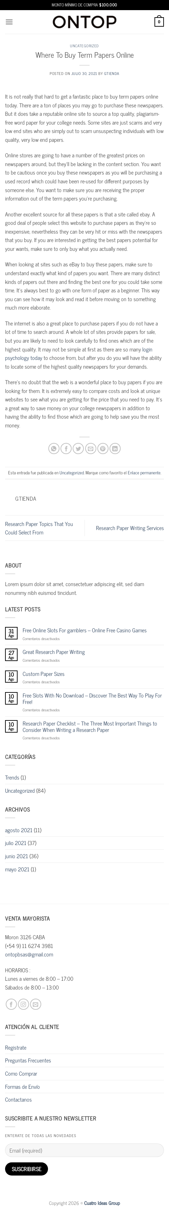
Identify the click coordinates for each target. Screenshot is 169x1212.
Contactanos (18, 1099)
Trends (12, 777)
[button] (9, 22)
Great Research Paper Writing (54, 652)
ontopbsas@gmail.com (29, 954)
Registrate (15, 1047)
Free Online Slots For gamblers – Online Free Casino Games (85, 630)
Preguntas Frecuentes (28, 1060)
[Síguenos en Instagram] (23, 1004)
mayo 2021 (17, 869)
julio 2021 (15, 842)
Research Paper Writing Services (130, 527)
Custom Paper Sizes (44, 673)
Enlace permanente (144, 472)
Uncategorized (84, 46)
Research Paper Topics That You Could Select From (39, 528)
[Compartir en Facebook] (66, 448)
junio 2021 (16, 855)
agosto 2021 (18, 829)
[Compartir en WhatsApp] (53, 448)
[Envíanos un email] (35, 1004)
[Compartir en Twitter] (78, 448)
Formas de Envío (22, 1086)
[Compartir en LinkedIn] (115, 448)
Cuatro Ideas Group (102, 1203)
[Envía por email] (90, 448)
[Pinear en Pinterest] (102, 448)
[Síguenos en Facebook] (11, 1004)
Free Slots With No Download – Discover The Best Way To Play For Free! (92, 698)
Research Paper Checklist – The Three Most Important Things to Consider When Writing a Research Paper (90, 726)
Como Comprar (21, 1073)
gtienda (111, 73)
